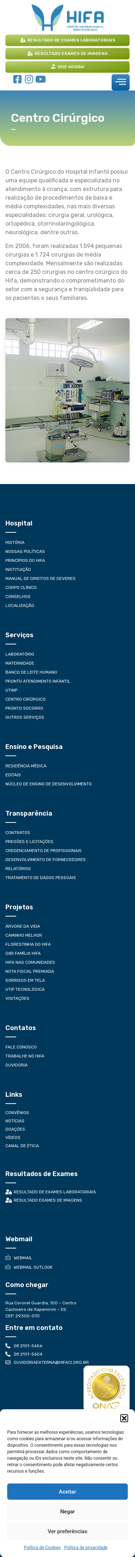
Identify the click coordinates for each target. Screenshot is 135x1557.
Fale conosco (21, 1047)
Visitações (17, 998)
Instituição (18, 569)
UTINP (11, 690)
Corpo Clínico (21, 587)
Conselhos (18, 596)
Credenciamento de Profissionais (43, 850)
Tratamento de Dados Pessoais (40, 877)
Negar (67, 1511)
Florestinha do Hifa (28, 944)
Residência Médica (25, 765)
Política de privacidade (86, 1547)
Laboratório (19, 654)
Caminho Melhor (23, 935)
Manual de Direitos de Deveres (40, 578)
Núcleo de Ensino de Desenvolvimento (48, 783)
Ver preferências (67, 1531)
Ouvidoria (16, 1065)
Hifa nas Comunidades (30, 962)
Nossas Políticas (25, 551)
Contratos (17, 832)
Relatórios (18, 868)
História (14, 542)
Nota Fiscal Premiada (29, 971)
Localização (19, 605)
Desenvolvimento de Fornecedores (45, 859)
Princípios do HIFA (25, 560)
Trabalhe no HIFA (24, 1056)
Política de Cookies (42, 1547)
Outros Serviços (24, 717)
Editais (13, 774)
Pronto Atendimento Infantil (38, 681)
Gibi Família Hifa (23, 953)
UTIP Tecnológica (25, 989)
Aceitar (67, 1492)
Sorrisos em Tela (25, 980)
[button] (124, 1418)
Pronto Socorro (24, 708)
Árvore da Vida (22, 926)
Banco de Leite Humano (31, 672)
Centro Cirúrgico (25, 699)
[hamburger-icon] (120, 82)
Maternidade (19, 663)
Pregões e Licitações (29, 841)
